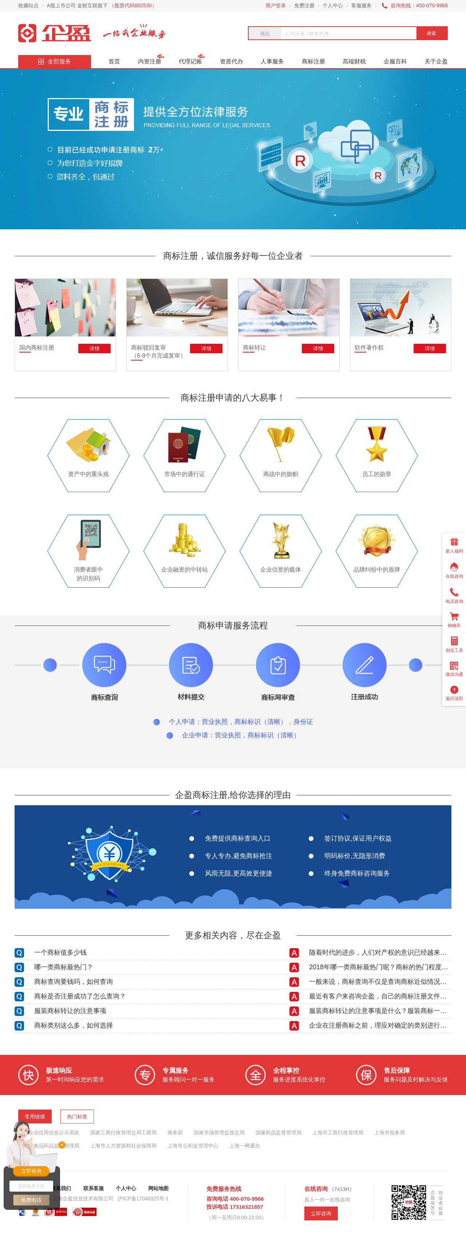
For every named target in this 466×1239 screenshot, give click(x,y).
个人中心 (333, 5)
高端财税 (354, 61)
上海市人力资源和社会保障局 (123, 1146)
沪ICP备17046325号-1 (143, 1198)
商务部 (175, 1132)
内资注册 (149, 61)
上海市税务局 (389, 1132)
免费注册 (304, 5)
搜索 (431, 33)
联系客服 (93, 1188)
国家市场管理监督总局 (219, 1132)
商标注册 (313, 61)
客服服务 (361, 5)
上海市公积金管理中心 (192, 1146)
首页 (114, 61)
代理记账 (190, 61)
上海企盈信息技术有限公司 (83, 1198)
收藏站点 (28, 5)
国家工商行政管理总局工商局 (123, 1132)
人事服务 (272, 61)
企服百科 (395, 61)
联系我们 (61, 1188)
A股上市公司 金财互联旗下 (102, 5)
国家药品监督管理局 (278, 1132)
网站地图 (158, 1188)
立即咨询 (321, 1213)
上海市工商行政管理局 (337, 1132)
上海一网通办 (244, 1146)
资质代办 (231, 61)
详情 (95, 348)
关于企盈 (436, 61)
